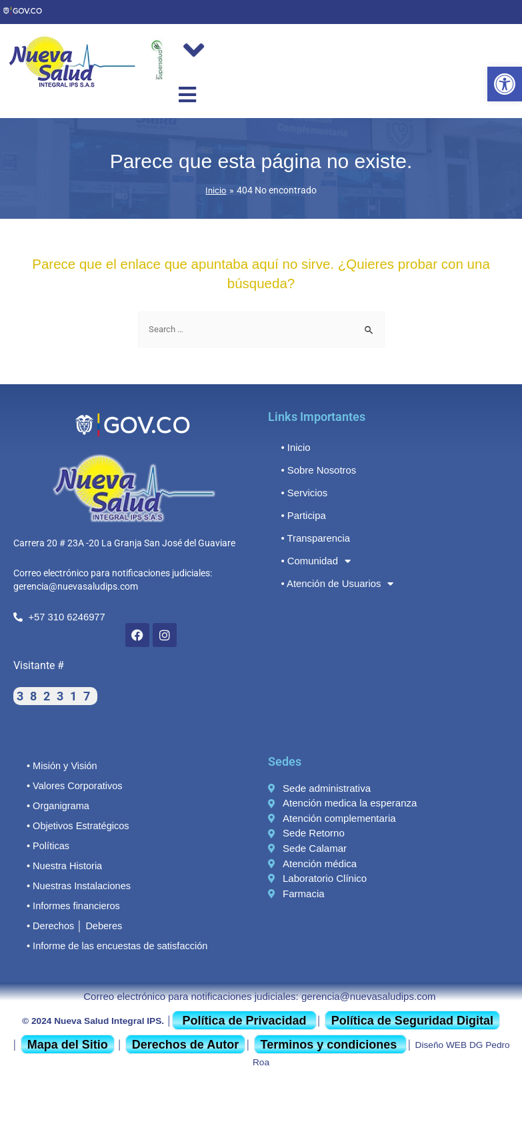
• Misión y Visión (60, 765)
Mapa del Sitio (67, 1044)
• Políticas (47, 845)
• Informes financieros (71, 905)
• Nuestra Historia (62, 865)
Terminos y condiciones (331, 1044)
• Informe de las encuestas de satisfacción (112, 945)
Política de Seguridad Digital (412, 1020)
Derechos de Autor (185, 1044)
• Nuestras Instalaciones (76, 885)
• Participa (302, 515)
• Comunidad (314, 561)
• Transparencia (313, 537)
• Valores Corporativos (72, 785)
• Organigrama (56, 805)
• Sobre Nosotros (316, 469)
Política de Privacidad (244, 1020)
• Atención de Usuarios (333, 583)
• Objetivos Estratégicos (75, 825)
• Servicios (302, 492)
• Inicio (295, 447)
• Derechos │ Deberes (72, 925)
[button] (504, 84)
